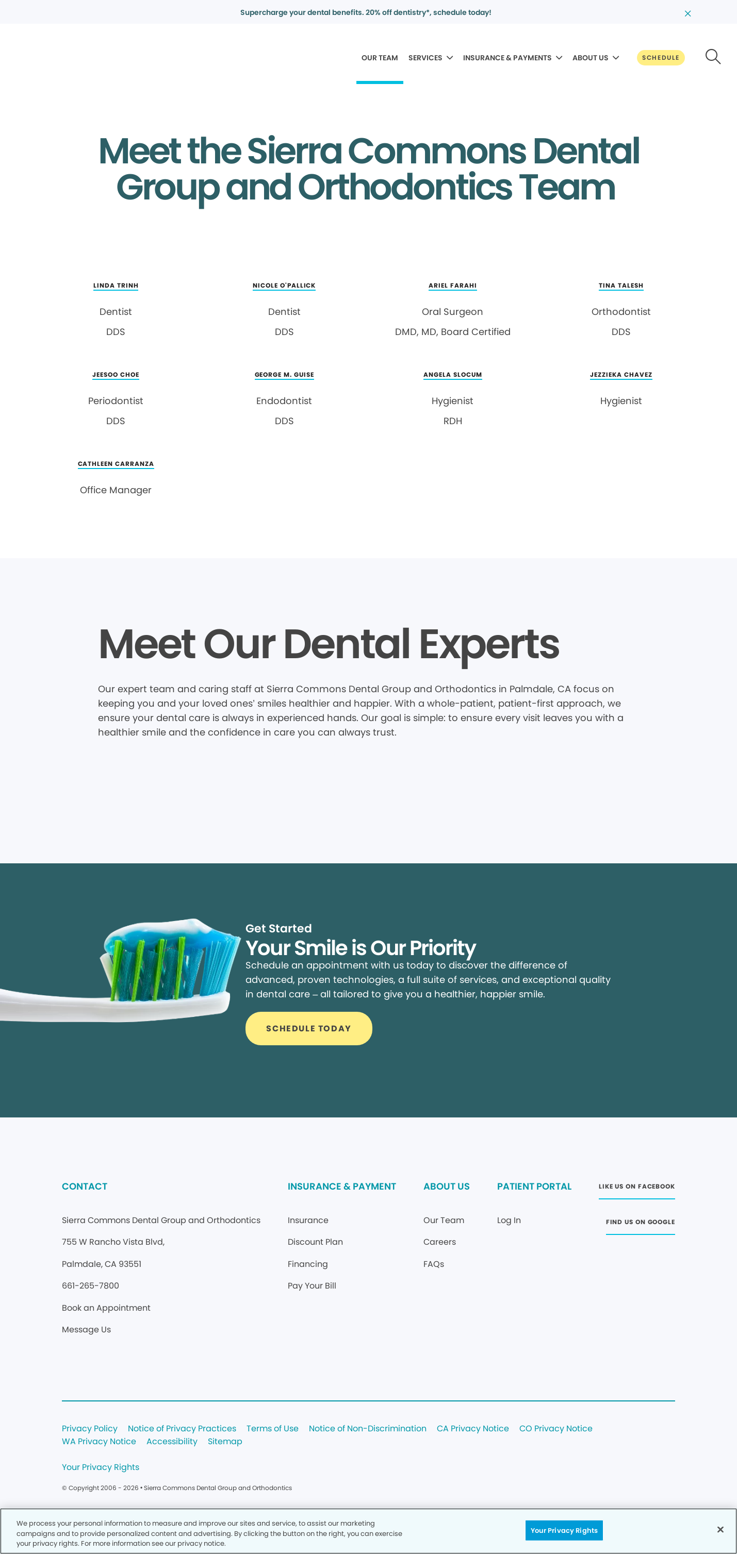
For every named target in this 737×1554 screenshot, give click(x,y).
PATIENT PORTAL (534, 1186)
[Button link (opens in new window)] (637, 1189)
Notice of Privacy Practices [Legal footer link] (182, 1429)
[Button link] (661, 57)
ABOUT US (590, 58)
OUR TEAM (380, 58)
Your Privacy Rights (100, 1467)
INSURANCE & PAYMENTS (507, 58)
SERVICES (425, 58)
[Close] (720, 1529)
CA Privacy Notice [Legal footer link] (473, 1429)
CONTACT (84, 1186)
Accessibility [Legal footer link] (172, 1441)
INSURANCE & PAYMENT (342, 1186)
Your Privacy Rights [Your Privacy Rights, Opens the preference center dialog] (564, 1530)
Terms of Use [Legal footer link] (273, 1429)
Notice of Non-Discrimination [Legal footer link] (368, 1429)
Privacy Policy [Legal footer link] (90, 1429)
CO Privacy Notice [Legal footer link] (556, 1429)
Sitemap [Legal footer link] (225, 1441)
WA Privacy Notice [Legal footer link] (99, 1441)
